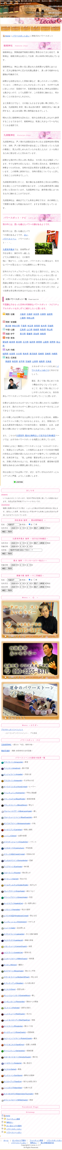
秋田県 (15, 361)
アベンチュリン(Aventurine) (13, 793)
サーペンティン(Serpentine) (13, 1051)
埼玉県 (30, 326)
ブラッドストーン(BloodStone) (14, 805)
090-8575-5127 (55, 12)
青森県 (8, 361)
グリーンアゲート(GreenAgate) (14, 897)
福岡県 (5, 354)
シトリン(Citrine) (9, 836)
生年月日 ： (5, 528)
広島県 (23, 330)
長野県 (52, 342)
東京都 (8, 326)
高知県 (36, 334)
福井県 (32, 342)
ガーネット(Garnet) (9, 879)
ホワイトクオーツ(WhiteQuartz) (14, 1100)
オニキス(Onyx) (8, 989)
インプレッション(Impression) (14, 922)
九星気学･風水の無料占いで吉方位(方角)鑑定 (35, 435)
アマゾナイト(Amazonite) (12, 762)
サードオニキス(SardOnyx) (12, 1045)
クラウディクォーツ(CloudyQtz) (14, 842)
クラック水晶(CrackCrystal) (13, 854)
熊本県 (26, 354)
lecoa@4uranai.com (52, 16)
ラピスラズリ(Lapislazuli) (12, 940)
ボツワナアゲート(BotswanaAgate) (15, 823)
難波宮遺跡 (5, 751)
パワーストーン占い (14, 1132)
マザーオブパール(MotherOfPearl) (15, 977)
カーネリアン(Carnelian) (11, 830)
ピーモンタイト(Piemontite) (13, 1002)
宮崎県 (48, 354)
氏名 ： (4, 525)
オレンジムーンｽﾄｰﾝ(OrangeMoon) (15, 995)
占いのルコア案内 (19, 1140)
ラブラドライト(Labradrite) (12, 934)
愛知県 (5, 342)
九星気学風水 (8, 249)
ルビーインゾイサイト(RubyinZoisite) (16, 1038)
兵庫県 (43, 314)
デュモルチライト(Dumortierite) (14, 860)
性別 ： (25, 525)
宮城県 (28, 361)
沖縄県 (54, 354)
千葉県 (23, 326)
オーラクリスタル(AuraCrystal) (14, 787)
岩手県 (22, 361)
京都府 (29, 314)
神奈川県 (16, 326)
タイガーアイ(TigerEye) (11, 1081)
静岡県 (39, 342)
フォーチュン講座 (13, 1119)
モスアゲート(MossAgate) (12, 971)
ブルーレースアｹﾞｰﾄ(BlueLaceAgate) (16, 811)
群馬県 (37, 326)
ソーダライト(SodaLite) (11, 1063)
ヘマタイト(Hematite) (10, 909)
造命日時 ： (5, 587)
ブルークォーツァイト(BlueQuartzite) (16, 817)
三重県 (23, 318)
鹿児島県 (33, 354)
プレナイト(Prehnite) (10, 1008)
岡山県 (50, 330)
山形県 (35, 361)
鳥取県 (43, 330)
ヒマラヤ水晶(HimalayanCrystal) (14, 916)
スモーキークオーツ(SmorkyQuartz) (16, 1057)
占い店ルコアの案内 (14, 1126)
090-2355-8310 (55, 6)
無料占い (9, 1122)
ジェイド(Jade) (8, 928)
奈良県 (36, 314)
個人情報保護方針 (47, 1143)
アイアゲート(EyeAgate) (11, 867)
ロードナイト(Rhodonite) (12, 1026)
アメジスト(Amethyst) (10, 768)
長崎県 (41, 354)
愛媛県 (29, 334)
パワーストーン (9, 239)
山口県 (29, 330)
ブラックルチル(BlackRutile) (13, 799)
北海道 (48, 361)
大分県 (19, 354)
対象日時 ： (5, 546)
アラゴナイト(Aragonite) (11, 780)
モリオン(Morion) (9, 965)
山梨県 (46, 342)
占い (26, 235)
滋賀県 (50, 314)
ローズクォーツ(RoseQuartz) (13, 1032)
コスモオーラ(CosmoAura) (12, 848)
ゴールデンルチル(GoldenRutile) (14, 885)
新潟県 (19, 342)
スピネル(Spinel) (8, 1069)
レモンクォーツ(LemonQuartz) (14, 946)
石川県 (26, 342)
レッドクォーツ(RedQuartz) (13, 1014)
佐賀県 (12, 354)
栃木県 (44, 326)
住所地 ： (5, 550)
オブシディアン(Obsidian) (12, 983)
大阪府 (23, 314)
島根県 (36, 330)
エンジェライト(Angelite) (12, 774)
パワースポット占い (21, 36)
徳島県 (43, 334)
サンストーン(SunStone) (11, 1075)
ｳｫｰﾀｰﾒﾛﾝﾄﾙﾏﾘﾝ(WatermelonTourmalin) (17, 1094)
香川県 (23, 334)
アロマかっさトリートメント (12, 730)
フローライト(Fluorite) (11, 873)
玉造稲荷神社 (6, 745)
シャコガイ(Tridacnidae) (11, 1088)
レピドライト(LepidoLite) (12, 952)
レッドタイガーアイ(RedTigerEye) (15, 1020)
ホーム (6, 1140)
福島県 (42, 361)
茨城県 (50, 326)
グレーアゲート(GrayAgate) (13, 891)
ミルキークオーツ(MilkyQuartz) (14, 959)
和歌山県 (30, 318)
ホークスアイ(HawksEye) (12, 903)
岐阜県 (12, 342)
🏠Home (6, 36)
